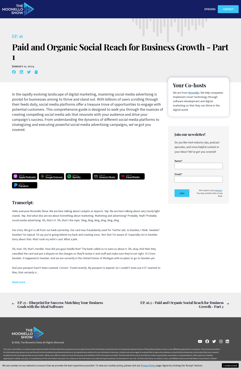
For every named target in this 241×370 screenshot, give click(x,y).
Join (182, 193)
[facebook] (15, 72)
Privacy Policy (148, 365)
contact (228, 9)
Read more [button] (18, 282)
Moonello (193, 92)
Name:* (178, 160)
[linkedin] (22, 72)
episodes (209, 9)
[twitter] (30, 72)
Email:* (178, 174)
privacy (218, 190)
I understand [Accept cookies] (230, 365)
